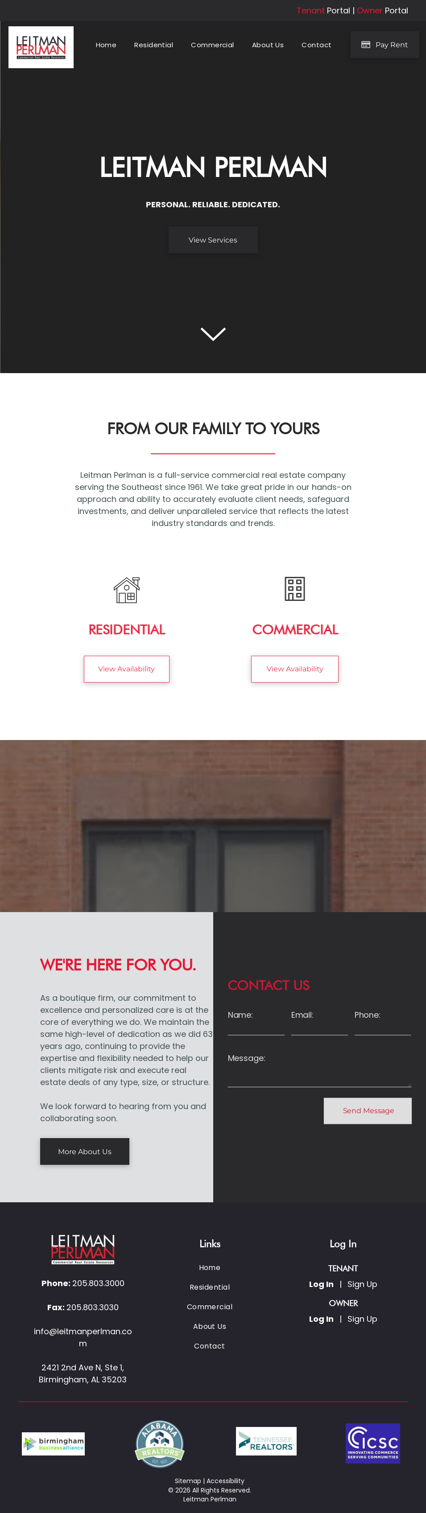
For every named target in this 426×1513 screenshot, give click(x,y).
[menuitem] (106, 45)
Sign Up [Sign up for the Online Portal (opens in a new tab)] (362, 1284)
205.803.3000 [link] (98, 1283)
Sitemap (188, 1480)
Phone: (368, 1014)
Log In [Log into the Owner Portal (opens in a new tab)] (321, 1318)
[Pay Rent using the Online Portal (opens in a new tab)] (385, 44)
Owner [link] (370, 10)
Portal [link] (338, 10)
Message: (246, 1057)
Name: (240, 1014)
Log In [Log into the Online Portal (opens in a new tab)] (321, 1284)
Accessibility (225, 1480)
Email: (302, 1014)
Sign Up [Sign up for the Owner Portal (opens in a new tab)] (362, 1318)
